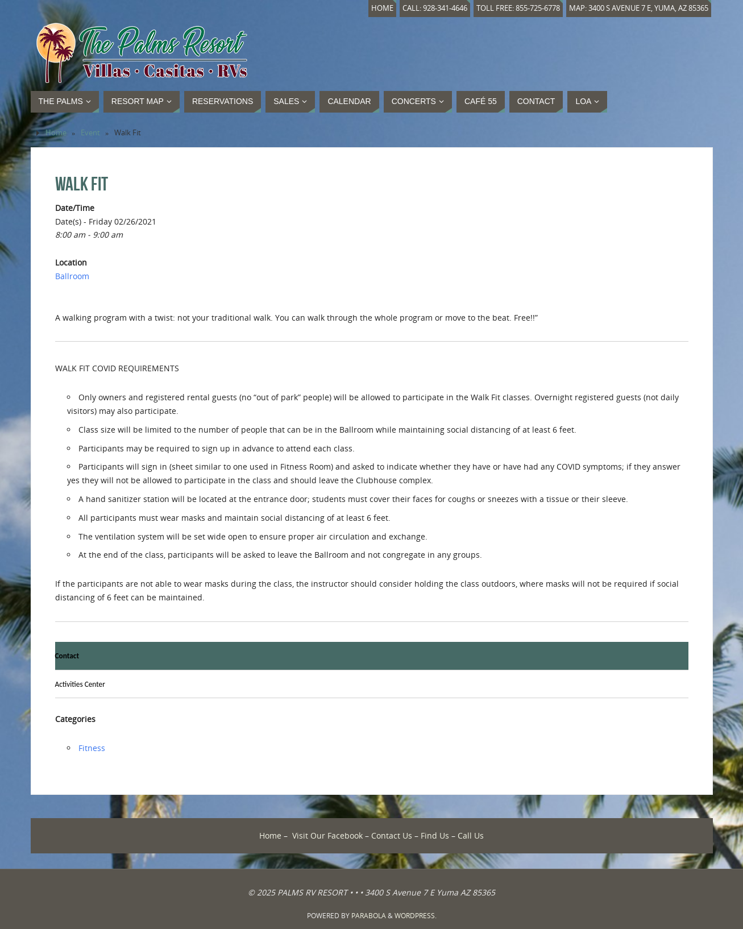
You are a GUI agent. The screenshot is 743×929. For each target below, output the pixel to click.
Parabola (368, 915)
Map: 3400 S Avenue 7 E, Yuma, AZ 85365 (638, 8)
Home (382, 8)
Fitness (91, 748)
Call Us (471, 835)
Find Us (435, 835)
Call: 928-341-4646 (434, 8)
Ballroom (72, 276)
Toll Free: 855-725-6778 (518, 8)
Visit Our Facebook (327, 835)
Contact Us (391, 835)
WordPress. (416, 915)
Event (90, 133)
